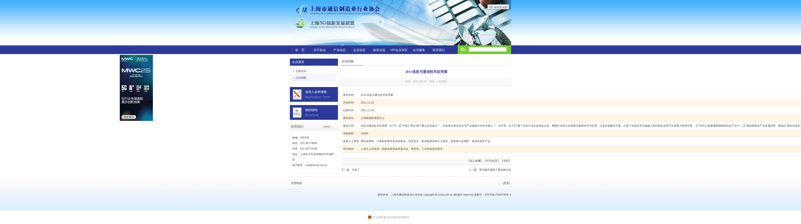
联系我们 (439, 50)
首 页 (299, 50)
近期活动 (301, 71)
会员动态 (359, 50)
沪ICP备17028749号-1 (498, 194)
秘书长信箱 (500, 7)
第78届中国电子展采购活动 (495, 169)
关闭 (505, 160)
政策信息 (379, 50)
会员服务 (419, 50)
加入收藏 (475, 160)
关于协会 (319, 50)
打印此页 (492, 160)
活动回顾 (301, 77)
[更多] (506, 183)
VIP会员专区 (399, 50)
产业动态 (339, 50)
